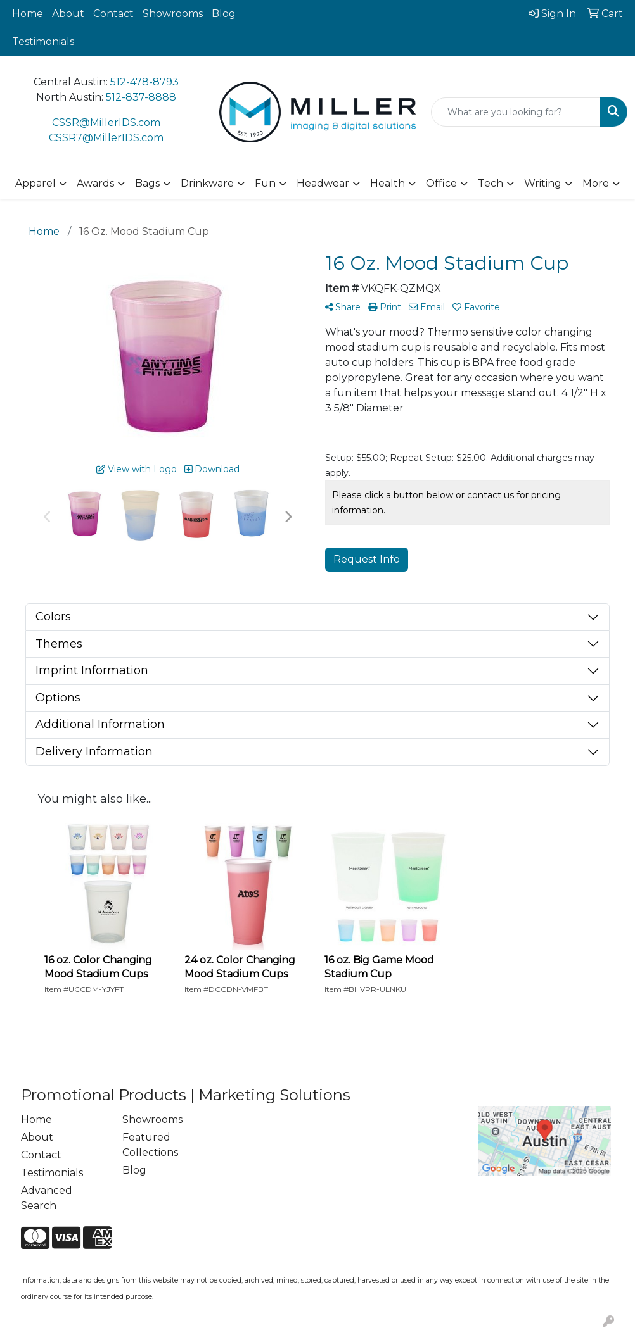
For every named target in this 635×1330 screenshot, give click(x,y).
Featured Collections (150, 1144)
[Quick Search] (516, 112)
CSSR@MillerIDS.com (106, 122)
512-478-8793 (144, 82)
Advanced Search (46, 1198)
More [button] (595, 183)
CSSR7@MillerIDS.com (106, 138)
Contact (113, 14)
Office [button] (441, 183)
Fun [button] (265, 183)
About (68, 14)
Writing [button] (542, 183)
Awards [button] (95, 183)
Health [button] (387, 183)
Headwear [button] (323, 183)
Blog (224, 14)
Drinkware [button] (207, 183)
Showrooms (173, 14)
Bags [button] (147, 183)
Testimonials (43, 41)
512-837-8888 (141, 97)
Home (27, 14)
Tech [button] (490, 183)
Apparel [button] (35, 183)
